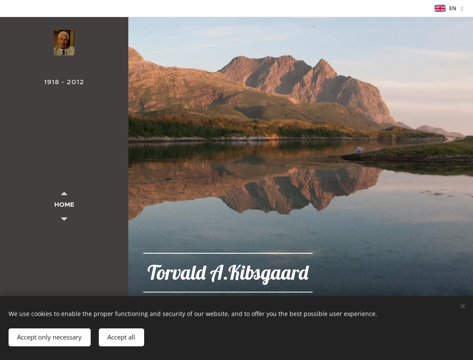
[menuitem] (64, 204)
